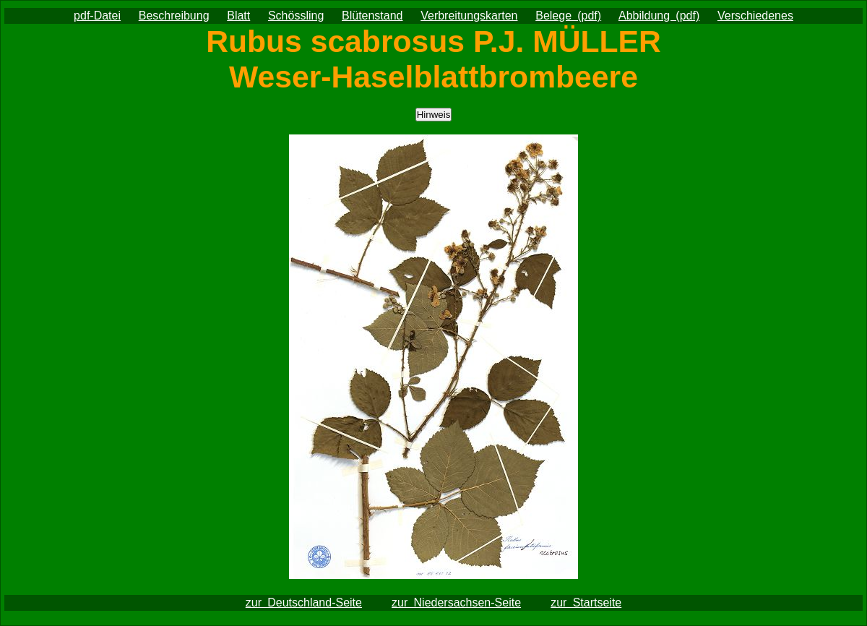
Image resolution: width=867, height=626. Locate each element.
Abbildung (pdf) (658, 15)
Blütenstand (372, 15)
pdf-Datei (97, 15)
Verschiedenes (755, 15)
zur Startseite (586, 602)
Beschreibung (174, 15)
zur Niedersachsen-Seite (456, 602)
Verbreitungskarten (468, 15)
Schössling (296, 15)
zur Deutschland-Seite (304, 602)
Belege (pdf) (568, 15)
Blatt (238, 15)
